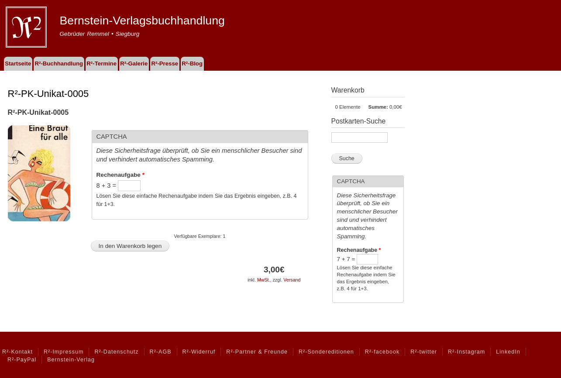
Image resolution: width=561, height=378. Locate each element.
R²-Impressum (63, 352)
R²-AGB (161, 352)
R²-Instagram (466, 352)
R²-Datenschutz (116, 352)
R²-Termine (101, 63)
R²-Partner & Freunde (257, 352)
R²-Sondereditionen (326, 352)
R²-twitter (423, 352)
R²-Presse (165, 63)
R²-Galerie (134, 63)
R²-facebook (382, 352)
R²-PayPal (21, 360)
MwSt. (263, 279)
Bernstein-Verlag (71, 360)
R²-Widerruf (199, 352)
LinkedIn (508, 352)
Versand (291, 279)
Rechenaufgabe (120, 175)
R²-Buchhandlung (58, 63)
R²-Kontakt (17, 352)
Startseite (18, 63)
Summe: (378, 107)
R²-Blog (192, 63)
